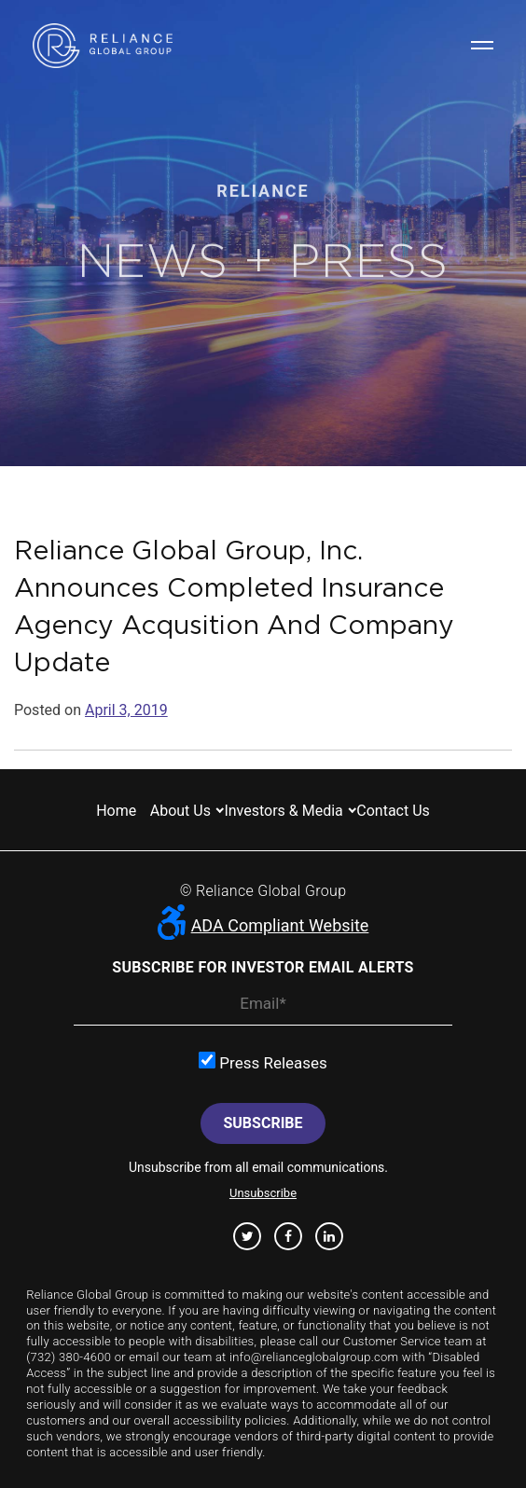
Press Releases (263, 1062)
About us (180, 811)
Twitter (248, 1236)
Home (116, 811)
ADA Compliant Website (263, 925)
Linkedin (329, 1236)
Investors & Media (283, 811)
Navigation (482, 45)
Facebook (288, 1236)
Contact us (393, 811)
